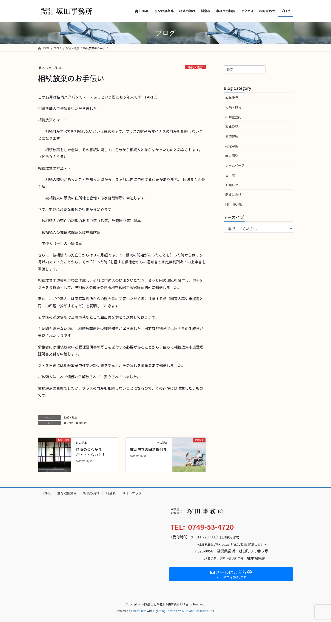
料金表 (111, 493)
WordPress (139, 611)
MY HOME (233, 204)
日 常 (230, 175)
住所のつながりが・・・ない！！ (90, 452)
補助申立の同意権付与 (148, 449)
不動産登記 (233, 117)
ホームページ (234, 165)
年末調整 (231, 155)
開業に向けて (235, 194)
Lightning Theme (164, 611)
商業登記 (231, 126)
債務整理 (231, 136)
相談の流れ (91, 493)
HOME (46, 493)
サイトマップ (132, 493)
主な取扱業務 (67, 493)
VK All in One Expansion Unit (196, 611)
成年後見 (231, 97)
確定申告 (231, 146)
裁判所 (83, 423)
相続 (70, 423)
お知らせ (231, 185)
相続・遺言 (195, 67)
